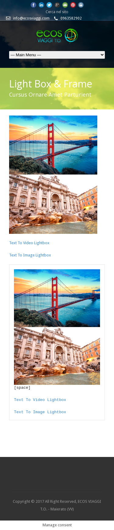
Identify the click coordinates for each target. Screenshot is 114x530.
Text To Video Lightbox (29, 243)
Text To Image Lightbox (30, 255)
